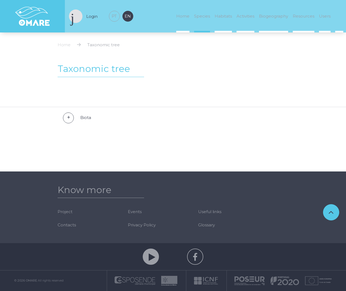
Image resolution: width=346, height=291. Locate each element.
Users (325, 16)
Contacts (67, 224)
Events (135, 211)
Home (182, 16)
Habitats (223, 16)
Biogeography (273, 16)
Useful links (209, 211)
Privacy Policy (142, 224)
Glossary (206, 224)
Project (65, 211)
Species (202, 16)
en (128, 16)
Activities (245, 16)
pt (114, 16)
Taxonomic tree (103, 44)
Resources (303, 16)
